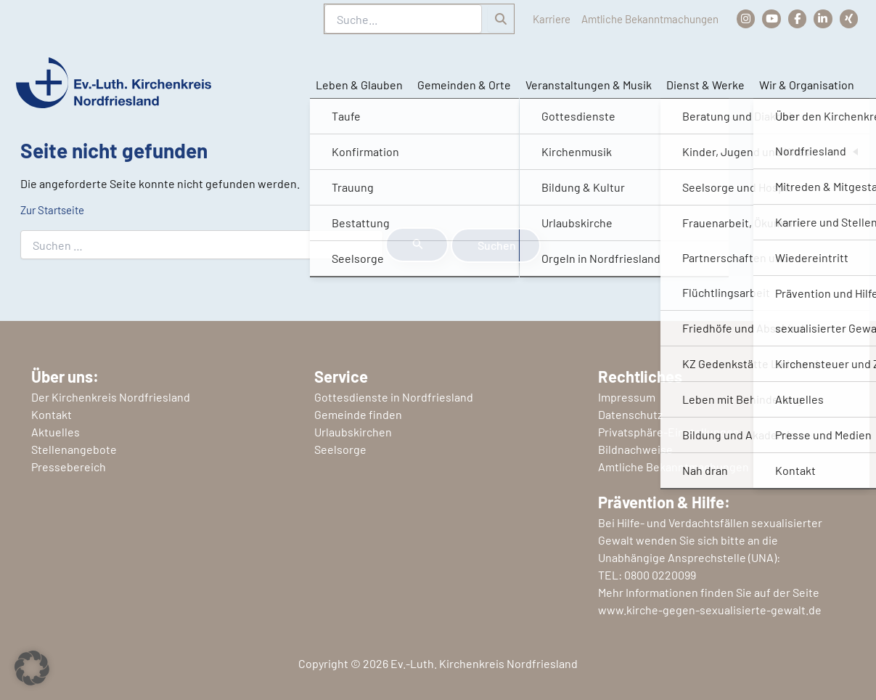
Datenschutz (630, 414)
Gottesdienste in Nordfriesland (393, 397)
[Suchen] (476, 19)
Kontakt (51, 414)
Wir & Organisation (805, 85)
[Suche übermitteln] (417, 244)
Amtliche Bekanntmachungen (636, 18)
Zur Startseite (55, 209)
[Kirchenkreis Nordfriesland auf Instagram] (740, 18)
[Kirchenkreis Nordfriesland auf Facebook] (793, 18)
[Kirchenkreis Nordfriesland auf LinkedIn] (821, 18)
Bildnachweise (635, 449)
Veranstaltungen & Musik (587, 85)
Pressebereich (68, 466)
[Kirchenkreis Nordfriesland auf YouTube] (767, 18)
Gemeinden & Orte (462, 85)
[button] (32, 668)
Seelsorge (340, 449)
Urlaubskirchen (353, 432)
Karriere (529, 18)
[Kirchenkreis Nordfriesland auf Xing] (848, 18)
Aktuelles (55, 432)
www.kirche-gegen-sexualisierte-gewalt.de (710, 609)
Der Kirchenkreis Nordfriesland (110, 397)
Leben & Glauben (357, 85)
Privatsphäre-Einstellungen (669, 432)
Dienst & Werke (704, 85)
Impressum (626, 397)
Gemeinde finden (358, 414)
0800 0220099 (660, 575)
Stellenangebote (74, 449)
